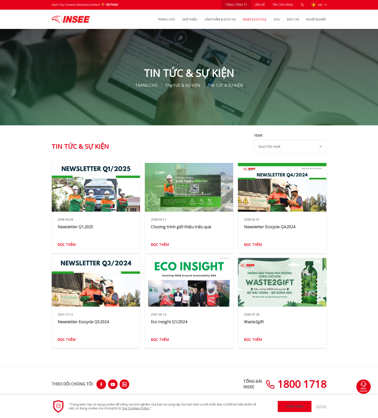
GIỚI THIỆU (189, 19)
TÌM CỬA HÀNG (282, 5)
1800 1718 (296, 384)
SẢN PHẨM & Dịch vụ (220, 19)
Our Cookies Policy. (136, 408)
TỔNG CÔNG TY (236, 5)
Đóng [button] (321, 406)
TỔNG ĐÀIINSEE (252, 384)
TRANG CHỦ (166, 19)
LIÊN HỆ (260, 5)
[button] (302, 5)
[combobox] (290, 146)
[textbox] (290, 146)
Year (258, 135)
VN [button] (316, 5)
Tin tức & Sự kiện (182, 85)
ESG (277, 19)
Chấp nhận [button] (294, 406)
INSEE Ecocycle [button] (255, 19)
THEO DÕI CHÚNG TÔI (72, 384)
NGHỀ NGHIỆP (316, 19)
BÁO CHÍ (293, 19)
